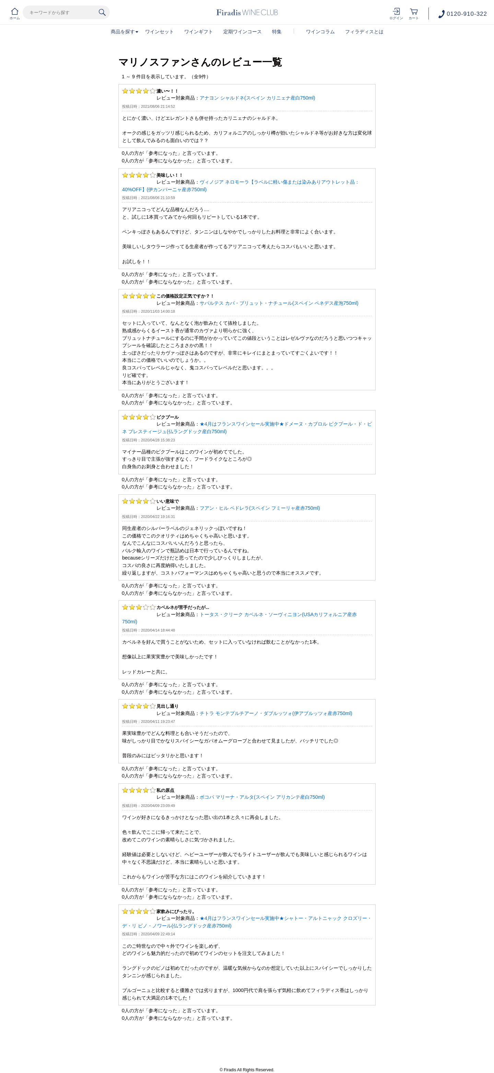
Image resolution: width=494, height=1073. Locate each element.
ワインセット (159, 31)
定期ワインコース (242, 31)
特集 (277, 31)
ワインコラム (320, 31)
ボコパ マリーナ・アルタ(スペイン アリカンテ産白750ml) (262, 797)
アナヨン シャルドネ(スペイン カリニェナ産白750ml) (257, 98)
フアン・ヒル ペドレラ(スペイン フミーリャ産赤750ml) (260, 508)
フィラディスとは (364, 31)
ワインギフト (198, 31)
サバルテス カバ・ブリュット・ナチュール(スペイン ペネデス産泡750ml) (279, 303)
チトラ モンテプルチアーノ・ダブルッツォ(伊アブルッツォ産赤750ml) (276, 713)
